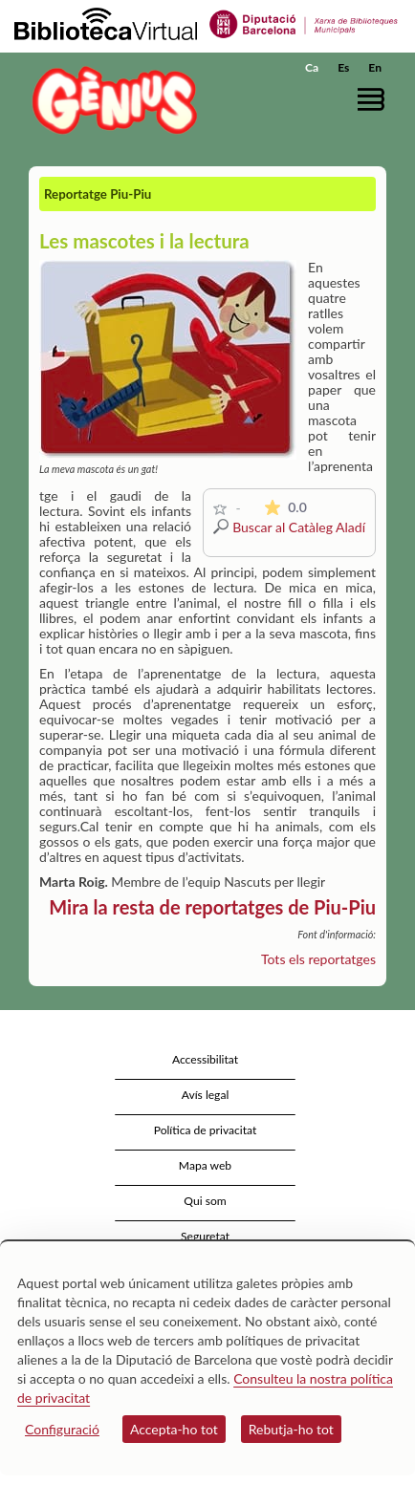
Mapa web (205, 1165)
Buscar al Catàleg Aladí (298, 527)
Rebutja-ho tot (291, 1429)
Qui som (205, 1201)
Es (343, 67)
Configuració (62, 1429)
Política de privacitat (205, 1130)
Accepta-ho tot (174, 1429)
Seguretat (205, 1236)
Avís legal (205, 1094)
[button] (374, 98)
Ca (311, 67)
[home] (110, 99)
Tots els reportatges (318, 959)
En (375, 67)
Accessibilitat (205, 1059)
